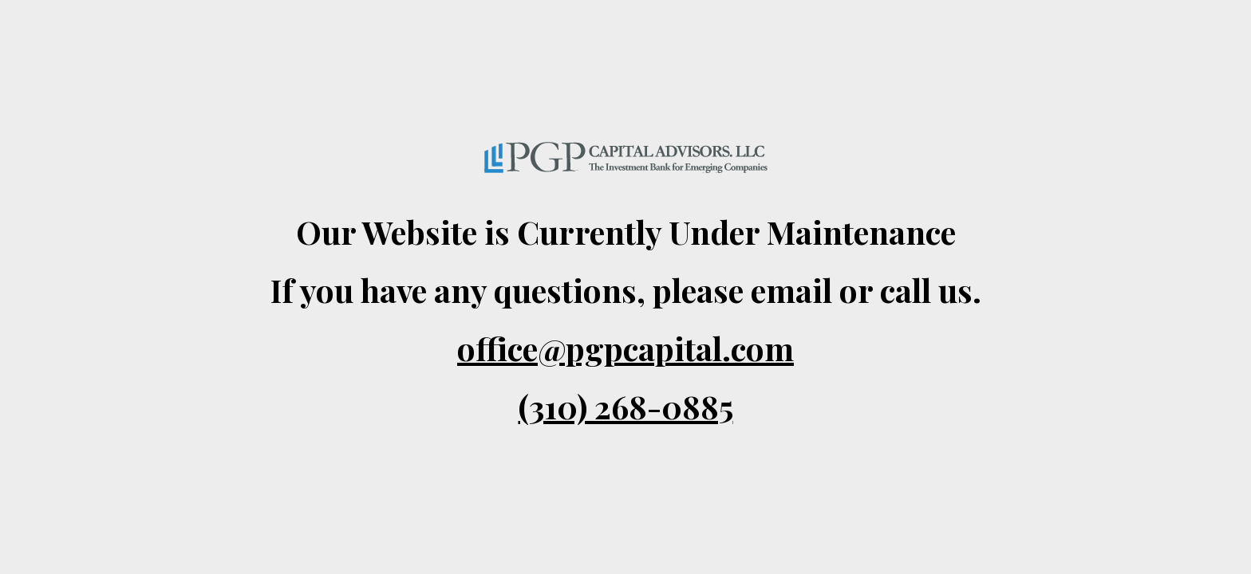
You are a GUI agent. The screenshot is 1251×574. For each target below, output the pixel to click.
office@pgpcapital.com (625, 348)
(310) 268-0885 (626, 406)
